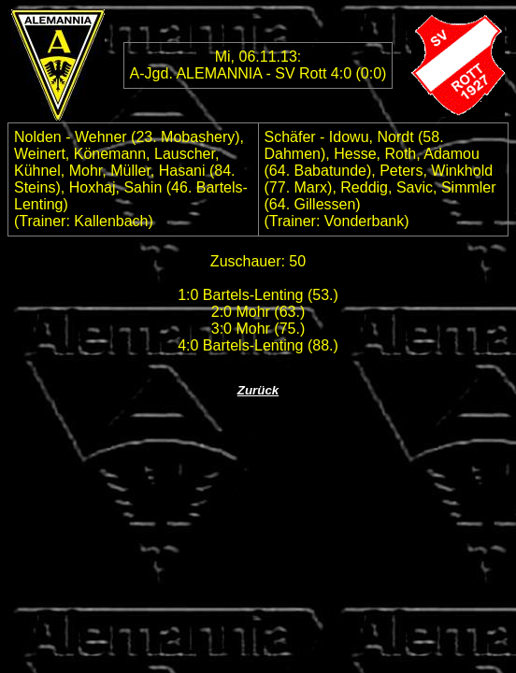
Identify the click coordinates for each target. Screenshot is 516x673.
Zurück (258, 390)
